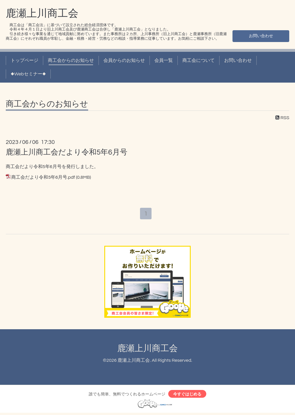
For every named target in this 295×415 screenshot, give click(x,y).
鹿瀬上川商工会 (42, 13)
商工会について (198, 60)
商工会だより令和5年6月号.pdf (43, 177)
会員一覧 (163, 60)
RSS (282, 117)
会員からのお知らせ (124, 60)
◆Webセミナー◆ (28, 74)
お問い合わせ (261, 35)
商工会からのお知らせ (71, 60)
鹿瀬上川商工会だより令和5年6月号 (66, 152)
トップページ (24, 60)
